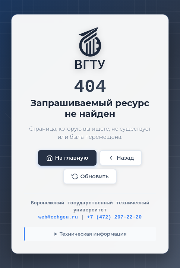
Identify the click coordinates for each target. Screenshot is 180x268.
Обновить (90, 176)
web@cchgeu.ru (58, 217)
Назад (121, 157)
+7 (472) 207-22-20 (114, 217)
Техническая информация (93, 234)
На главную (67, 157)
